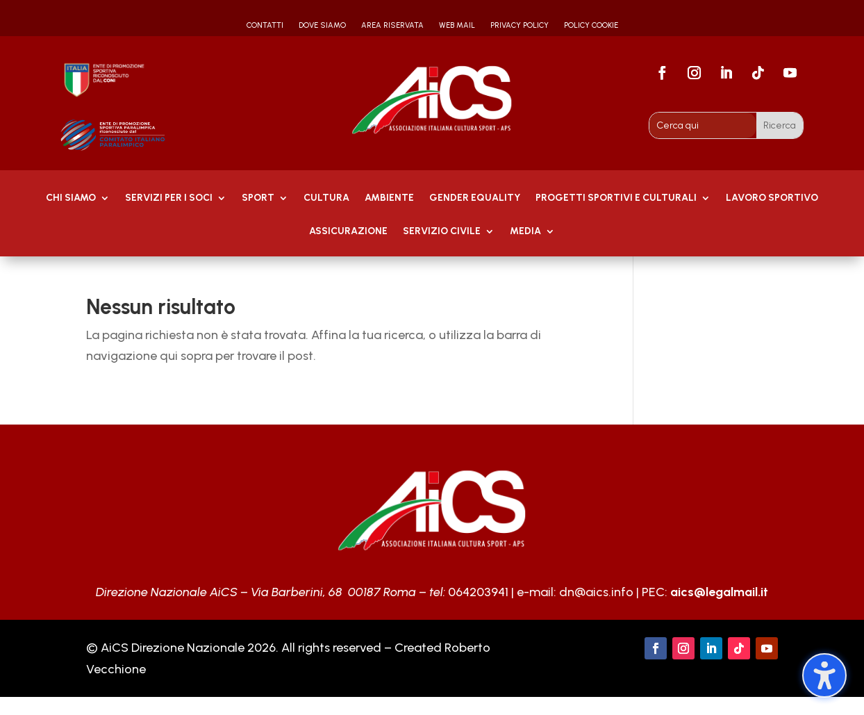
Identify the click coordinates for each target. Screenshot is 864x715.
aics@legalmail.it (719, 592)
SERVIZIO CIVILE (442, 232)
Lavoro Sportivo (772, 198)
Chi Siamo (71, 198)
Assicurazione (348, 232)
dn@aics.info (596, 592)
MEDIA (525, 232)
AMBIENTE (389, 198)
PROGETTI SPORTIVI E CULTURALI (616, 198)
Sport (258, 198)
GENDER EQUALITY (474, 198)
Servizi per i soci (169, 198)
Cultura (326, 198)
